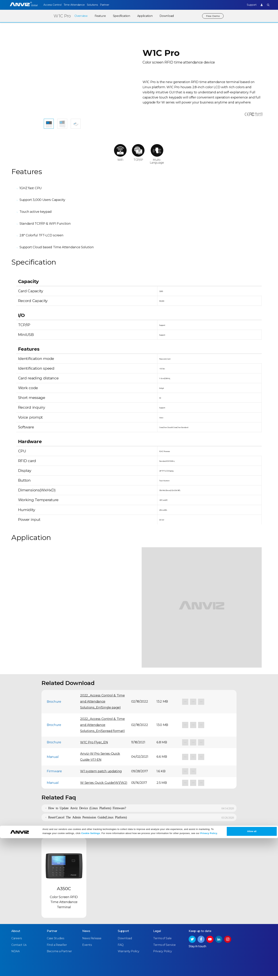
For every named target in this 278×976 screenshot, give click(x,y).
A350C (64, 868)
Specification (120, 16)
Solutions (98, 4)
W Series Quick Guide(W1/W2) (103, 763)
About (15, 911)
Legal (157, 911)
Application (143, 16)
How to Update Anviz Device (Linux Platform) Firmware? (87, 788)
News (86, 911)
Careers (16, 918)
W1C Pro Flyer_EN (94, 723)
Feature (98, 16)
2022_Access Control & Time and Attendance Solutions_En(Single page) (102, 682)
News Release (91, 918)
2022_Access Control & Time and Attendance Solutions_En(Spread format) (102, 705)
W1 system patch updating (101, 751)
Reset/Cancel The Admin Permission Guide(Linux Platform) (87, 797)
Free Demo (212, 16)
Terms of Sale (162, 918)
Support (248, 4)
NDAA (15, 931)
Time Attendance (77, 4)
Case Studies (55, 918)
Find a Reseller (57, 924)
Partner (114, 4)
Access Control (52, 4)
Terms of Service (164, 924)
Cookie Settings (90, 971)
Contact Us (18, 924)
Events (87, 924)
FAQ (121, 924)
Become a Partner (59, 931)
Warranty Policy (128, 931)
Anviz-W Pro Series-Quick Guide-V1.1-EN (100, 737)
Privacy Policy (208, 971)
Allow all (252, 969)
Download (165, 16)
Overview (79, 16)
